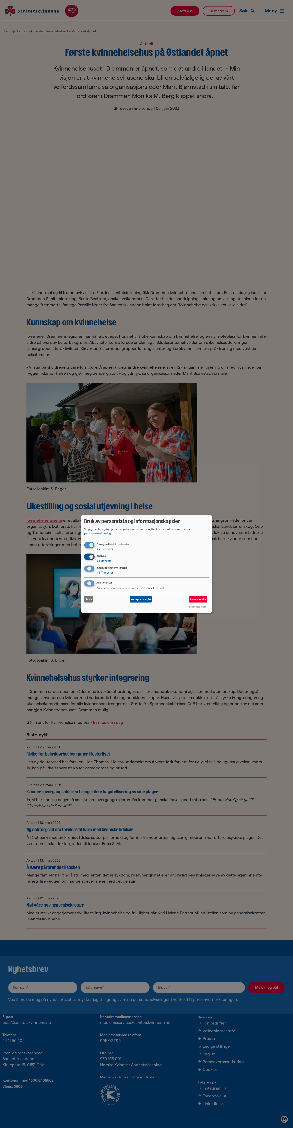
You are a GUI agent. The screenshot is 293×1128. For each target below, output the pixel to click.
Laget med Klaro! (198, 606)
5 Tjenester (104, 573)
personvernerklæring (97, 533)
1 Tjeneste (104, 561)
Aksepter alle (198, 599)
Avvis (88, 599)
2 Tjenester (104, 549)
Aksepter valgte (141, 599)
